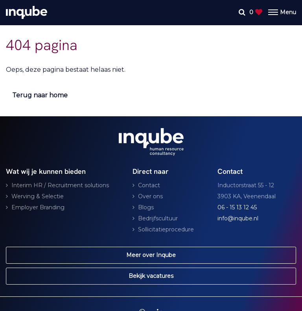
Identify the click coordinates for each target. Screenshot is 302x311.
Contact (149, 185)
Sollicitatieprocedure (166, 229)
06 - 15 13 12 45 (237, 207)
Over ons (150, 196)
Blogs (146, 207)
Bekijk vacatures (151, 275)
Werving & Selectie (37, 196)
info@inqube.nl (237, 218)
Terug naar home (40, 95)
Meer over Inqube (151, 255)
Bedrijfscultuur (158, 218)
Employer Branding (37, 207)
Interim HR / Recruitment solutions (60, 185)
